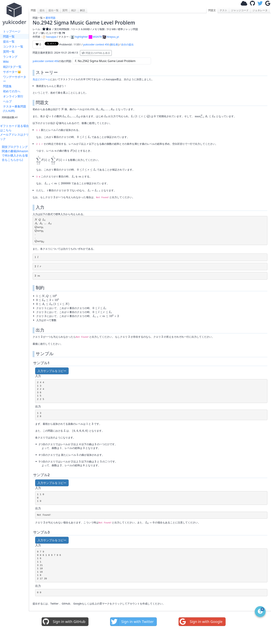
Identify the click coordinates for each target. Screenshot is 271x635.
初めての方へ (11, 91)
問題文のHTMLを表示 (96, 53)
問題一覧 (9, 36)
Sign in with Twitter (132, 622)
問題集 (7, 86)
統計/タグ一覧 (12, 67)
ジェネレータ (260, 10)
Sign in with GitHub (63, 622)
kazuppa (49, 36)
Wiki (6, 62)
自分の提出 (127, 44)
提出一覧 (9, 41)
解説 (82, 10)
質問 (64, 10)
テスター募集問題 (14, 108)
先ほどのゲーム (41, 79)
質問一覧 (9, 52)
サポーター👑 (12, 72)
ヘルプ (7, 101)
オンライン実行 (13, 96)
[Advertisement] (15, 216)
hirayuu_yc (110, 36)
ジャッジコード (240, 10)
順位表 (114, 44)
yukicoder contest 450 (96, 44)
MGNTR (95, 36)
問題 (33, 10)
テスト (223, 10)
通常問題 (50, 17)
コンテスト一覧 (13, 46)
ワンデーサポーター (14, 79)
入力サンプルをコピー (51, 371)
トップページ (11, 31)
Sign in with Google (201, 622)
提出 (42, 10)
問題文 (212, 10)
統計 (73, 10)
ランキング (10, 57)
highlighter (79, 36)
